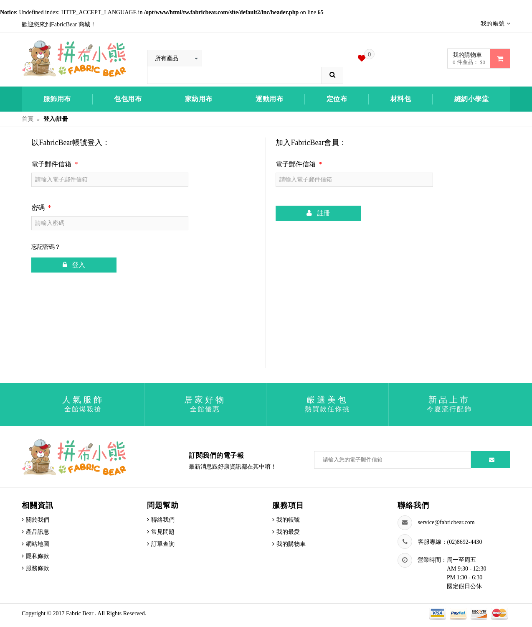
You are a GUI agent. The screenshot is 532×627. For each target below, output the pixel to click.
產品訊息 (37, 532)
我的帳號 (288, 520)
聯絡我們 (163, 520)
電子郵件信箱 (54, 164)
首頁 (27, 119)
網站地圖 (37, 544)
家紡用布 (199, 98)
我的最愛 (288, 532)
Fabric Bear (80, 613)
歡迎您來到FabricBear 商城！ (59, 24)
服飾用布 (57, 98)
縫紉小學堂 (471, 98)
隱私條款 (37, 556)
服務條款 (37, 568)
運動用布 (269, 98)
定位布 (337, 98)
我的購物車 (291, 544)
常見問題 (163, 532)
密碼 (41, 207)
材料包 (400, 98)
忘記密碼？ (46, 247)
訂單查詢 (163, 544)
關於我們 (37, 520)
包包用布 (128, 98)
